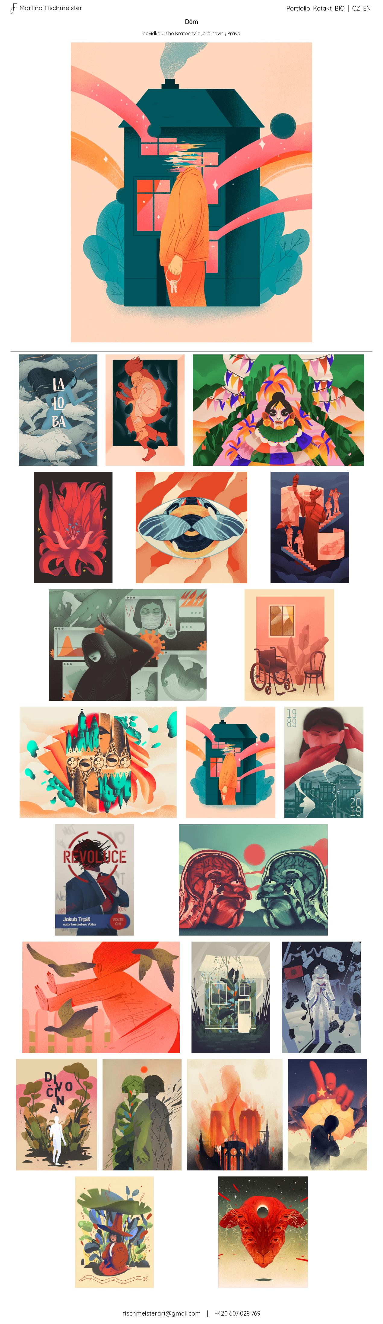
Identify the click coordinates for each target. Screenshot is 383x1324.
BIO (340, 8)
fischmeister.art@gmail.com (162, 1313)
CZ (356, 8)
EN (367, 8)
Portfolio (298, 8)
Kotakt (322, 8)
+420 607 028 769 (237, 1313)
